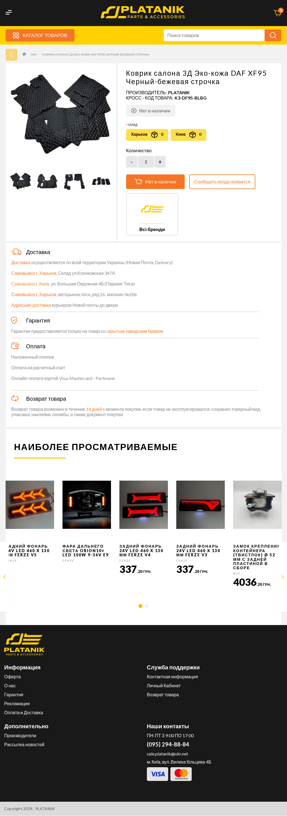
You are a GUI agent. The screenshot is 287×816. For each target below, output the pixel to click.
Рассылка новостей (24, 744)
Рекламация (17, 703)
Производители (20, 735)
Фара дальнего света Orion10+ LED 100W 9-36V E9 (86, 550)
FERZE (11, 560)
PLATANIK (179, 92)
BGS (236, 573)
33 (11, 55)
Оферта (12, 676)
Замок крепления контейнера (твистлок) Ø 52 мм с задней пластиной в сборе (257, 557)
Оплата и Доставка (23, 712)
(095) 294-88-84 (168, 744)
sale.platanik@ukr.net (167, 754)
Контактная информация (172, 676)
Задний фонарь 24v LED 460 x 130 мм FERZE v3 (198, 550)
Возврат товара (163, 694)
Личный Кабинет (164, 685)
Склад (132, 124)
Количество (139, 150)
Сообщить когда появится (222, 182)
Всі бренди (152, 229)
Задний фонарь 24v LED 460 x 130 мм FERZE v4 (141, 550)
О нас (10, 685)
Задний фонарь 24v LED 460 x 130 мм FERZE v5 (28, 550)
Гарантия (13, 694)
